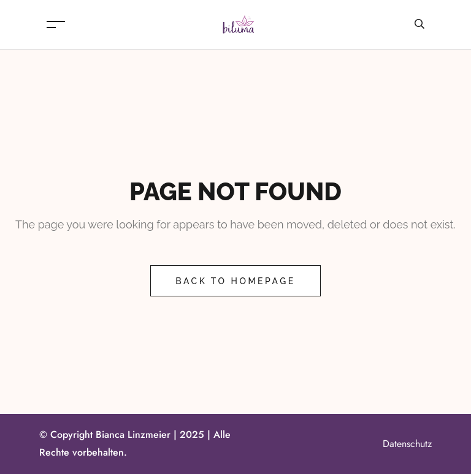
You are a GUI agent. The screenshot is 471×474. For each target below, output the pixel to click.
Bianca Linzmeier (133, 434)
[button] (27, 447)
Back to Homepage (235, 281)
